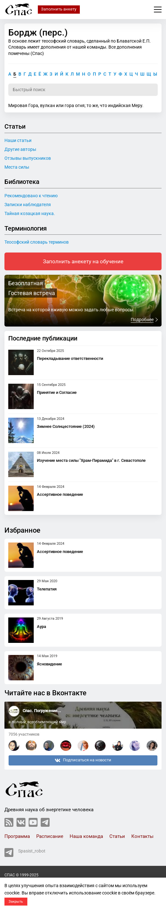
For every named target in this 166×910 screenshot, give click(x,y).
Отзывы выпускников (27, 158)
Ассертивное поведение (60, 494)
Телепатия (47, 589)
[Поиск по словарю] (83, 90)
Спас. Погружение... (42, 710)
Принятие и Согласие (57, 392)
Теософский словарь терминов (36, 242)
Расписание (49, 836)
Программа (17, 836)
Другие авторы (20, 149)
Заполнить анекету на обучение (83, 261)
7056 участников (24, 734)
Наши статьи (17, 140)
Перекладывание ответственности (70, 358)
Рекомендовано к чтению (31, 195)
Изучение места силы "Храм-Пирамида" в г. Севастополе (91, 460)
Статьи (117, 836)
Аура (41, 626)
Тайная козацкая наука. (29, 213)
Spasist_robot (24, 852)
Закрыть (16, 902)
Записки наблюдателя (27, 204)
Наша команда (86, 836)
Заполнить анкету (58, 9)
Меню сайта (158, 9)
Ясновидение (49, 664)
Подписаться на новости (83, 760)
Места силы (16, 167)
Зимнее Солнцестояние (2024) (66, 426)
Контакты (142, 836)
